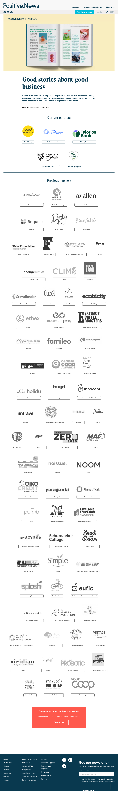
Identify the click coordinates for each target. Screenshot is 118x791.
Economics (7, 773)
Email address (84, 771)
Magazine (110, 7)
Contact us (59, 722)
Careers (44, 779)
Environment (7, 763)
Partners (44, 759)
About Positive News (29, 759)
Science (6, 770)
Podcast (6, 780)
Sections (75, 7)
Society (5, 759)
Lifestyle (6, 766)
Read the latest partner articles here (35, 107)
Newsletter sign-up (84, 12)
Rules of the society (29, 780)
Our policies (26, 770)
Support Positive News (93, 7)
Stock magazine (46, 775)
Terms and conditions (29, 776)
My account (45, 772)
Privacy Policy (110, 782)
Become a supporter (48, 763)
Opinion (6, 776)
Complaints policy (28, 773)
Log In (99, 12)
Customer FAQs (27, 766)
